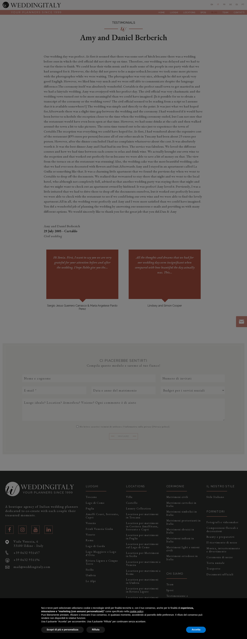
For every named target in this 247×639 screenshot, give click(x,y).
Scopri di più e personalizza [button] (62, 629)
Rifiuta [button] (95, 629)
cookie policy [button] (136, 611)
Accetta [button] (196, 629)
